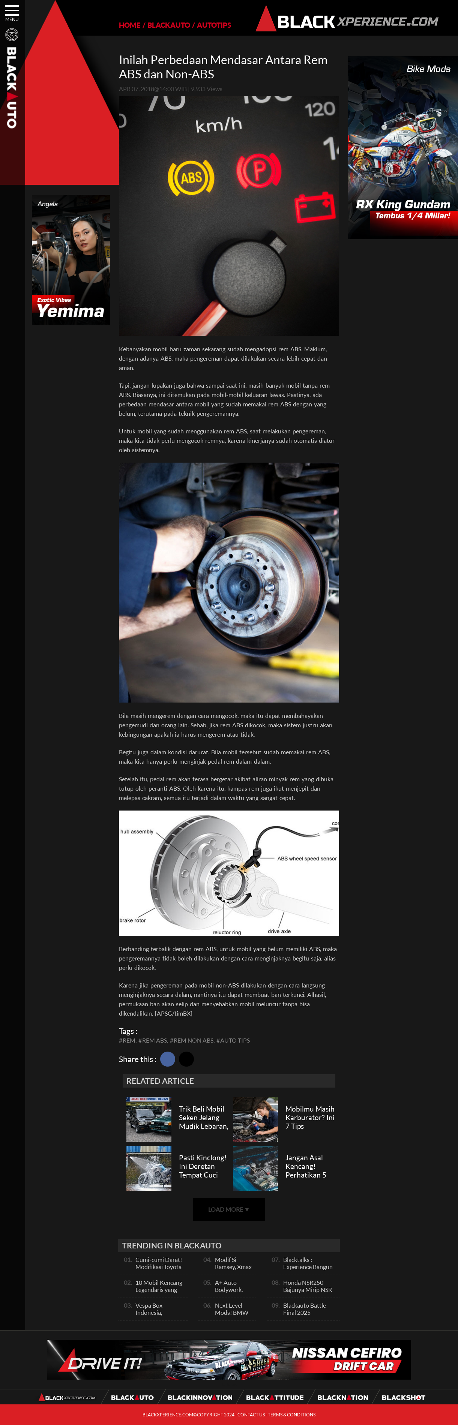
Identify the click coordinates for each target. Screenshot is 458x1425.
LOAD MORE (229, 1209)
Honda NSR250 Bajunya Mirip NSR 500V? (307, 1289)
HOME (130, 25)
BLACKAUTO (168, 25)
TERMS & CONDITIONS (291, 1415)
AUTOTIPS (214, 25)
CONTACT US (251, 1415)
